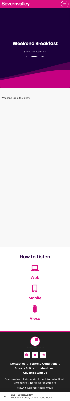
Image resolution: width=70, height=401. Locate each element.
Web (35, 277)
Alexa (35, 318)
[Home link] (16, 4)
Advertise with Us (35, 373)
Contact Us (18, 364)
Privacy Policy (24, 368)
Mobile (34, 298)
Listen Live (45, 368)
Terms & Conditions (43, 364)
